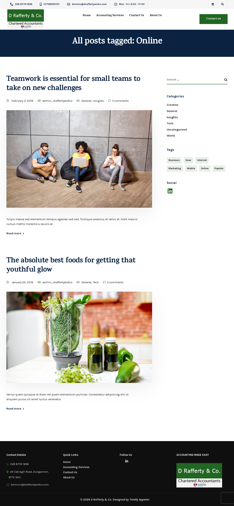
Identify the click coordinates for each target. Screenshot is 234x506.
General (86, 100)
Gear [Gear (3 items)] (188, 160)
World (171, 135)
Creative (172, 105)
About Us (156, 15)
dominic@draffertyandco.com (29, 484)
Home (87, 15)
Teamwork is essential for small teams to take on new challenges (73, 84)
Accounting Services (110, 15)
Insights (98, 100)
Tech (96, 282)
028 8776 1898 (17, 464)
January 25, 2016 (23, 282)
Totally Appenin (139, 499)
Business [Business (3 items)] (174, 160)
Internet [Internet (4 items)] (202, 160)
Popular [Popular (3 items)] (219, 168)
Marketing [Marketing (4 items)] (175, 168)
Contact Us (136, 15)
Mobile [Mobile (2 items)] (191, 168)
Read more (13, 233)
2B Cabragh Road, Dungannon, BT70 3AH (27, 474)
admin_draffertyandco (57, 100)
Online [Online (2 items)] (205, 168)
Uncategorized (177, 129)
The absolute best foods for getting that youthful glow (70, 265)
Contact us (213, 19)
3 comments (120, 100)
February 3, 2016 (23, 100)
